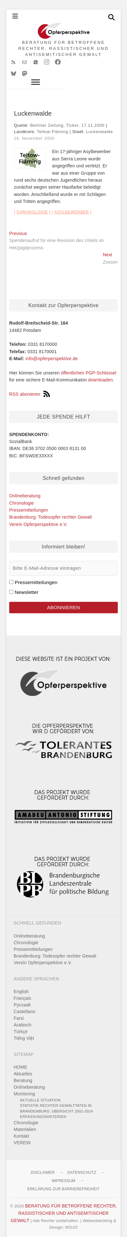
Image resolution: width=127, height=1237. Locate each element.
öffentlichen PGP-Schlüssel (89, 361)
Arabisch (22, 1013)
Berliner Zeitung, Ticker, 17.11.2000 (67, 113)
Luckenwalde (99, 120)
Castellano (24, 1000)
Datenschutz (81, 1161)
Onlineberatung (25, 484)
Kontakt (21, 1124)
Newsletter (26, 580)
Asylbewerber (71, 200)
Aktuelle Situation (40, 1088)
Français (22, 986)
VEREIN (22, 1131)
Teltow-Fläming (52, 120)
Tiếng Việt (24, 1026)
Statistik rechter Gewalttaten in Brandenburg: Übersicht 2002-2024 (56, 1097)
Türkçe (21, 1020)
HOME (20, 1055)
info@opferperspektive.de (51, 347)
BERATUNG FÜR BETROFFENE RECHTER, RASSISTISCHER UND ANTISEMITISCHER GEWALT (63, 48)
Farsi (19, 1006)
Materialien (25, 1117)
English (21, 980)
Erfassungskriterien (43, 1105)
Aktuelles (23, 1062)
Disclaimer (43, 1161)
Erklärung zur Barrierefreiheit (63, 1177)
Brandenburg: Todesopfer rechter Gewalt (50, 505)
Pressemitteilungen (28, 498)
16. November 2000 (34, 126)
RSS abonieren (29, 382)
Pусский (22, 993)
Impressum (63, 1169)
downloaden (100, 368)
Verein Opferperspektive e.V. (38, 512)
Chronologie (32, 200)
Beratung (23, 1069)
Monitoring (24, 1082)
